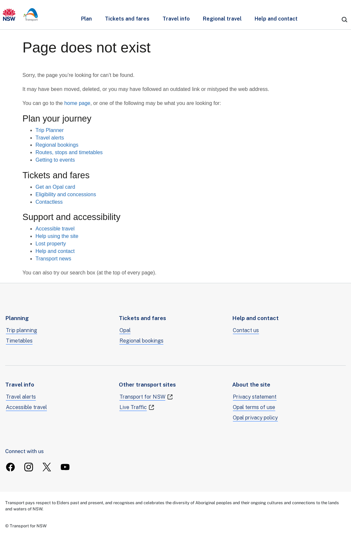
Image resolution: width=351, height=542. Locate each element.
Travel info (176, 19)
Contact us (246, 330)
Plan (86, 19)
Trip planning (21, 330)
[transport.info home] (20, 15)
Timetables (19, 341)
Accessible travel (55, 228)
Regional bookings (56, 145)
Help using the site (56, 236)
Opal (125, 330)
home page (77, 103)
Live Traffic (137, 407)
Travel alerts (49, 137)
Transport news (53, 258)
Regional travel (222, 19)
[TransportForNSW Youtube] (65, 467)
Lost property (50, 243)
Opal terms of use (254, 407)
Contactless (49, 202)
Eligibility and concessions (65, 194)
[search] (344, 19)
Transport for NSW (146, 397)
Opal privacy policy (255, 418)
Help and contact (276, 19)
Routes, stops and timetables (69, 152)
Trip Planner (49, 130)
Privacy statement (254, 397)
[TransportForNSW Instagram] (28, 467)
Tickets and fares (127, 19)
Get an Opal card (55, 187)
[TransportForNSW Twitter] (46, 467)
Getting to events (55, 160)
